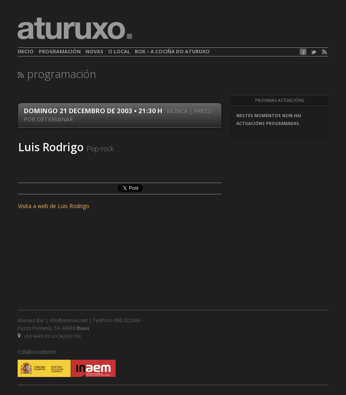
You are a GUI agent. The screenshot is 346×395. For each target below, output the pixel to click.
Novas (94, 51)
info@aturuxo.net (68, 320)
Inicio (26, 51)
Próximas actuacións (279, 100)
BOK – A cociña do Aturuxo (172, 51)
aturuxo (75, 29)
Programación (60, 51)
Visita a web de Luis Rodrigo (53, 206)
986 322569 (127, 320)
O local (119, 51)
